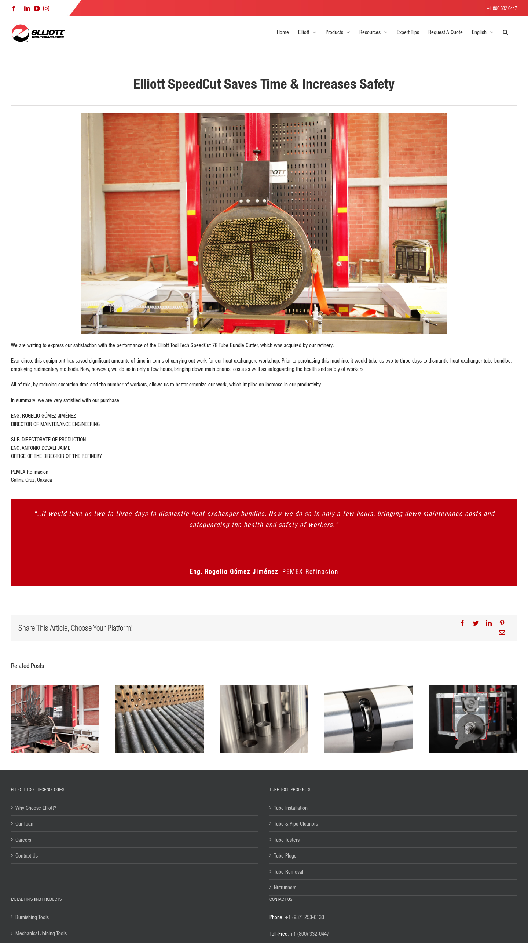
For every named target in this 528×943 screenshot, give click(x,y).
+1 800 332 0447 (502, 8)
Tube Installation (291, 807)
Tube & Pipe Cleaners (296, 823)
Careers (23, 839)
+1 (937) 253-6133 (304, 917)
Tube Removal (288, 871)
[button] (505, 32)
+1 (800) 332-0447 (309, 933)
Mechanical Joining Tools (41, 933)
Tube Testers (287, 839)
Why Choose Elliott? (35, 807)
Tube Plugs (285, 855)
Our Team (25, 823)
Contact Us (26, 855)
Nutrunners (285, 887)
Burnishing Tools (32, 917)
